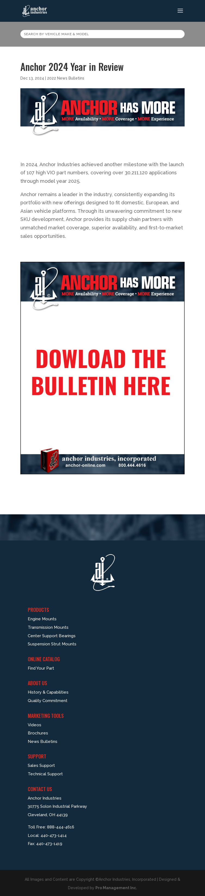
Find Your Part (41, 668)
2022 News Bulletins (65, 78)
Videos (34, 724)
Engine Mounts (42, 618)
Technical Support (45, 774)
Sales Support (41, 765)
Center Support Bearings (52, 635)
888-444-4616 (60, 827)
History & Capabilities (48, 692)
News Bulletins (42, 741)
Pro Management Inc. (116, 888)
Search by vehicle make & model (56, 34)
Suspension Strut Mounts (52, 644)
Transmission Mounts (48, 627)
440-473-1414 (54, 835)
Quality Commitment (47, 700)
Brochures (38, 733)
